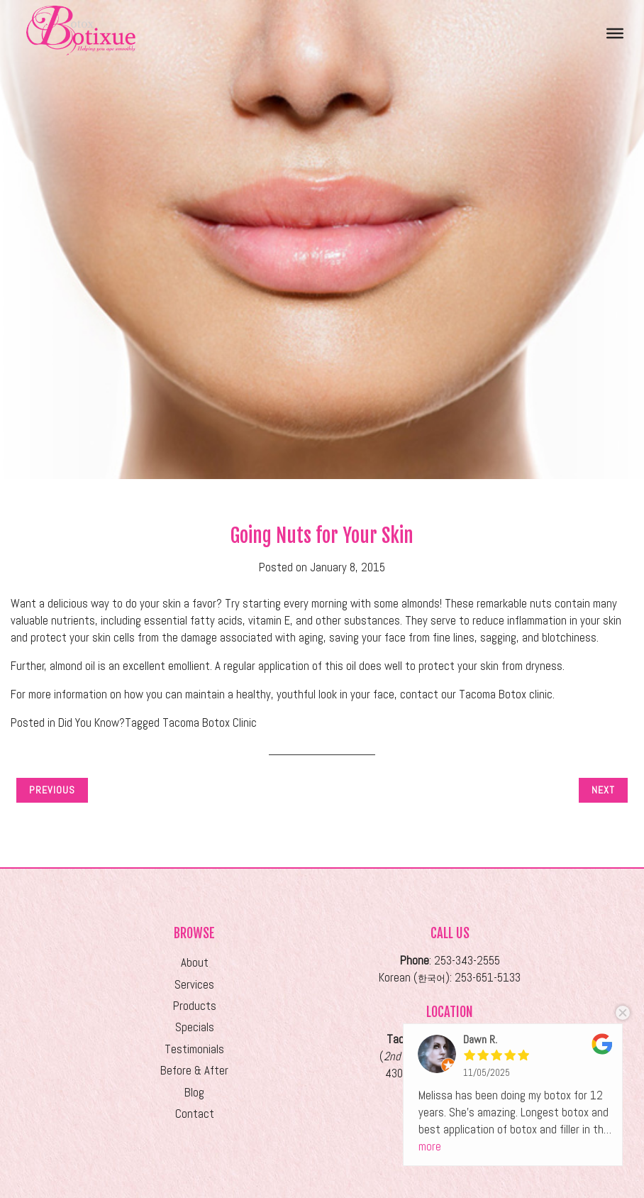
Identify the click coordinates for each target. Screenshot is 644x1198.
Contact (194, 1113)
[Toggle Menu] (614, 33)
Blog (194, 1092)
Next (603, 790)
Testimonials (194, 1049)
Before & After (194, 1070)
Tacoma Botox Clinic (209, 722)
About (195, 962)
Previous (52, 790)
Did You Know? (91, 722)
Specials (194, 1027)
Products (194, 1006)
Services (194, 984)
